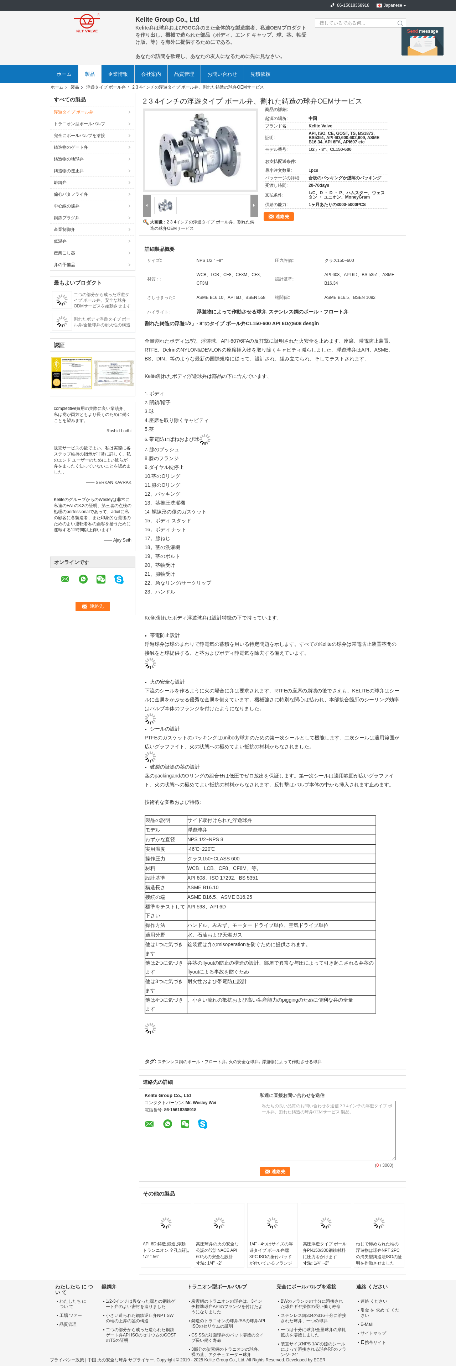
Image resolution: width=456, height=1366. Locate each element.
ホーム (64, 74)
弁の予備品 (64, 264)
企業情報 (118, 74)
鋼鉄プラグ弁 (66, 217)
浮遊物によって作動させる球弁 (292, 1061)
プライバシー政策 (67, 1359)
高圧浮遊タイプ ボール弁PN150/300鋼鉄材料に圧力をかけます (325, 1250)
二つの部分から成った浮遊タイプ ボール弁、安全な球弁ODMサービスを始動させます (102, 300)
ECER (319, 1359)
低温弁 (60, 241)
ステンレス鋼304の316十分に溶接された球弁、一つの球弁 (313, 1318)
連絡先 (282, 216)
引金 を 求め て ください (380, 1313)
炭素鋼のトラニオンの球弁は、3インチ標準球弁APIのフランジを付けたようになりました (226, 1306)
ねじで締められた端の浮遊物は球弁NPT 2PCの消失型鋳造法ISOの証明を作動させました (379, 1253)
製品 (90, 74)
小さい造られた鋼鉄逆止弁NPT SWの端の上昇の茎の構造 (139, 1318)
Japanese (393, 5)
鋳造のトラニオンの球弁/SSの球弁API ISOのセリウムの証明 (228, 1323)
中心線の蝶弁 (66, 206)
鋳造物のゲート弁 (71, 147)
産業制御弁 (64, 229)
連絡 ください (374, 1301)
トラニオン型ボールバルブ (79, 123)
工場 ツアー (70, 1315)
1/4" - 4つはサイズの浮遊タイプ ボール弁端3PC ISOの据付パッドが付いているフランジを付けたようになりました (271, 1259)
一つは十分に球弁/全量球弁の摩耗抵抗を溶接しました (313, 1332)
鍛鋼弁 (60, 182)
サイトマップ (373, 1333)
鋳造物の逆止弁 (69, 170)
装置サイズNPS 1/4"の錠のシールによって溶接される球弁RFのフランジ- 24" (313, 1349)
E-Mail (367, 1324)
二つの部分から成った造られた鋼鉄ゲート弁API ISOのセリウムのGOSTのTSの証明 (141, 1335)
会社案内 (151, 74)
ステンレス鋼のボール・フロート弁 (191, 1061)
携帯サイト (373, 1342)
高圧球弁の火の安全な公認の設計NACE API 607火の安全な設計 (217, 1250)
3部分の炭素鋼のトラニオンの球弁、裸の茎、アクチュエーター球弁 (226, 1352)
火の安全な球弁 (244, 1061)
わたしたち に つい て (72, 1304)
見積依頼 (260, 74)
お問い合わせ (222, 74)
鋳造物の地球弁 (69, 159)
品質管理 (184, 74)
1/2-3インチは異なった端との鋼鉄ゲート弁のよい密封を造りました (140, 1304)
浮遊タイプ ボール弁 (106, 87)
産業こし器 (64, 252)
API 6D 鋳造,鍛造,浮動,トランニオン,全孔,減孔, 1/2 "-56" (166, 1250)
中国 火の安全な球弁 (107, 1359)
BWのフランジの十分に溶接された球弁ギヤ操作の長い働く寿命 (312, 1304)
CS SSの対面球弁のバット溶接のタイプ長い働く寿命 (227, 1338)
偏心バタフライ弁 (71, 194)
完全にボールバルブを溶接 (79, 135)
